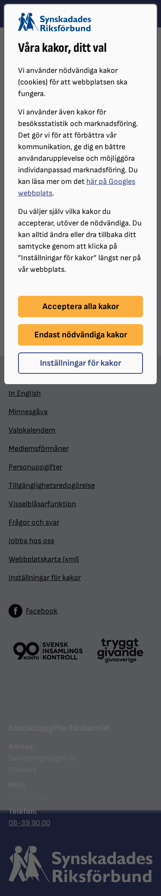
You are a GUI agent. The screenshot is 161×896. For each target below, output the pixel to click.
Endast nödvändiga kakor (80, 335)
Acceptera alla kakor (81, 306)
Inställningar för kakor (80, 363)
